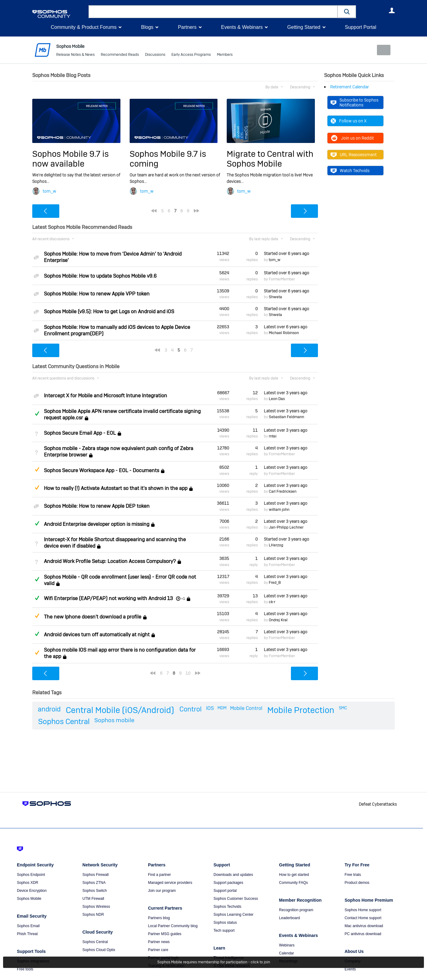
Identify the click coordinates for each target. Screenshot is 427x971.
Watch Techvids (350, 171)
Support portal (225, 890)
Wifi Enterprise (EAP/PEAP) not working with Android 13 (108, 598)
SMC (343, 708)
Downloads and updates (233, 875)
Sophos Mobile (29, 898)
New (381, 50)
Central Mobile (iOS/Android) (120, 710)
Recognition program (296, 910)
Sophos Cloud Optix (98, 950)
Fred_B (275, 582)
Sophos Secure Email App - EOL (80, 433)
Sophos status (225, 922)
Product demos (357, 882)
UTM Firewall (93, 898)
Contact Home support (363, 918)
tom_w (49, 191)
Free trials (353, 875)
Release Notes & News (75, 55)
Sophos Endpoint (31, 875)
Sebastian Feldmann (286, 416)
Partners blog (159, 918)
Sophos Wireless (96, 906)
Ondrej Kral (278, 619)
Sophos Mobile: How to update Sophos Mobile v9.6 (100, 275)
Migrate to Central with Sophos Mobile (270, 158)
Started (286, 253)
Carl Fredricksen (282, 491)
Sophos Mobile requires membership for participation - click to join (213, 962)
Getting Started (303, 27)
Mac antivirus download (364, 926)
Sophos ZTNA (93, 882)
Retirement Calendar (349, 87)
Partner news (159, 942)
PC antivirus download (363, 934)
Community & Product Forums (83, 27)
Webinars (286, 945)
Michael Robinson (284, 332)
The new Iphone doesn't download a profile (92, 617)
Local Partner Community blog (173, 926)
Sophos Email (28, 926)
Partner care (158, 950)
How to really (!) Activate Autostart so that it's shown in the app (115, 488)
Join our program (162, 890)
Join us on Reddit (352, 138)
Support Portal (360, 27)
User (392, 10)
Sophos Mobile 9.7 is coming (168, 158)
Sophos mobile (114, 720)
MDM (221, 708)
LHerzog (276, 545)
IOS (210, 708)
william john (279, 509)
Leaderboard (289, 918)
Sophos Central (64, 721)
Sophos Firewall (95, 875)
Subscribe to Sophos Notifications (354, 102)
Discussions (155, 55)
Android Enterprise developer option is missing (96, 524)
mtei (272, 436)
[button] (347, 11)
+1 (183, 598)
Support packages (228, 882)
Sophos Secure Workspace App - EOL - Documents (101, 470)
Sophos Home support (363, 910)
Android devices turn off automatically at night (97, 634)
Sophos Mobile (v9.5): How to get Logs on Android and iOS (109, 311)
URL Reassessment (354, 155)
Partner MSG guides (165, 934)
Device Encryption (32, 890)
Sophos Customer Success (236, 898)
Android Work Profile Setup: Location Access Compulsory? (110, 561)
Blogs (147, 27)
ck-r (272, 601)
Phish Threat (27, 934)
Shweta (275, 297)
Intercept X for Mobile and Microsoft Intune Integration (105, 395)
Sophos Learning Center (233, 914)
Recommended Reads (120, 55)
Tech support (224, 930)
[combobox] (213, 12)
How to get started (294, 875)
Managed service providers (170, 882)
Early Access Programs (191, 55)
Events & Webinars (242, 27)
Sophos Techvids (227, 906)
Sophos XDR (27, 882)
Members (225, 55)
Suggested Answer (36, 469)
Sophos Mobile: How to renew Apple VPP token (97, 294)
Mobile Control (246, 708)
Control (190, 709)
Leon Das (277, 398)
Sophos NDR (93, 914)
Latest (286, 326)
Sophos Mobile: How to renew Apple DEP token (97, 506)
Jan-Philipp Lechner (286, 527)
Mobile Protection (300, 710)
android (49, 709)
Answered (36, 413)
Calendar (286, 953)
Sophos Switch (94, 890)
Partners (187, 27)
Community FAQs (293, 882)
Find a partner (159, 875)
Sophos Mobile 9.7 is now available (70, 158)
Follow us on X (348, 121)
